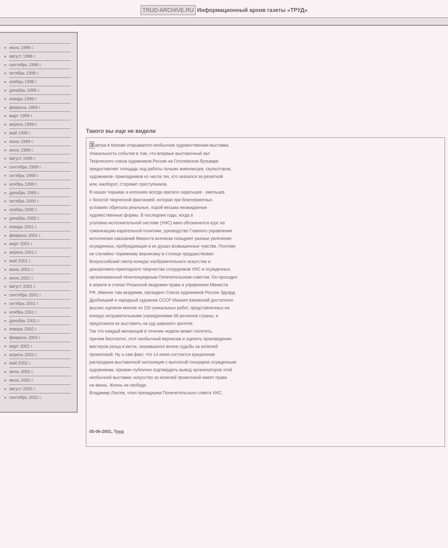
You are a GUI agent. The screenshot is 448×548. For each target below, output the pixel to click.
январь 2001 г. (23, 226)
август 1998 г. (22, 56)
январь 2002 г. (23, 328)
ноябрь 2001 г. (23, 312)
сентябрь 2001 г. (25, 294)
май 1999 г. (20, 132)
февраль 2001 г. (25, 235)
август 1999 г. (22, 158)
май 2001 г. (20, 260)
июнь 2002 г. (21, 371)
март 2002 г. (21, 346)
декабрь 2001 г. (24, 320)
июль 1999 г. (21, 150)
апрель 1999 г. (23, 124)
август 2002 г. (22, 388)
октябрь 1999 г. (24, 175)
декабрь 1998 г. (24, 90)
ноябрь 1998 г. (23, 81)
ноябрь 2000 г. (23, 209)
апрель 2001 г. (23, 252)
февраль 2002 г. (25, 337)
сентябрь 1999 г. (25, 166)
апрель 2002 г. (23, 354)
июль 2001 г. (21, 278)
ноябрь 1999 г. (23, 184)
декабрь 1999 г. (24, 192)
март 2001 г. (21, 243)
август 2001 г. (22, 286)
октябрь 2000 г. (24, 201)
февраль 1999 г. (25, 107)
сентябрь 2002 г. (25, 397)
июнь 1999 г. (21, 141)
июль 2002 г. (21, 380)
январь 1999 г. (23, 98)
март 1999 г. (21, 115)
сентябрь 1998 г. (25, 64)
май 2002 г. (20, 363)
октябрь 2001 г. (24, 303)
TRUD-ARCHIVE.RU (168, 10)
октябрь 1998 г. (24, 73)
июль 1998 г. (21, 47)
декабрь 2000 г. (24, 218)
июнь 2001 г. (21, 269)
